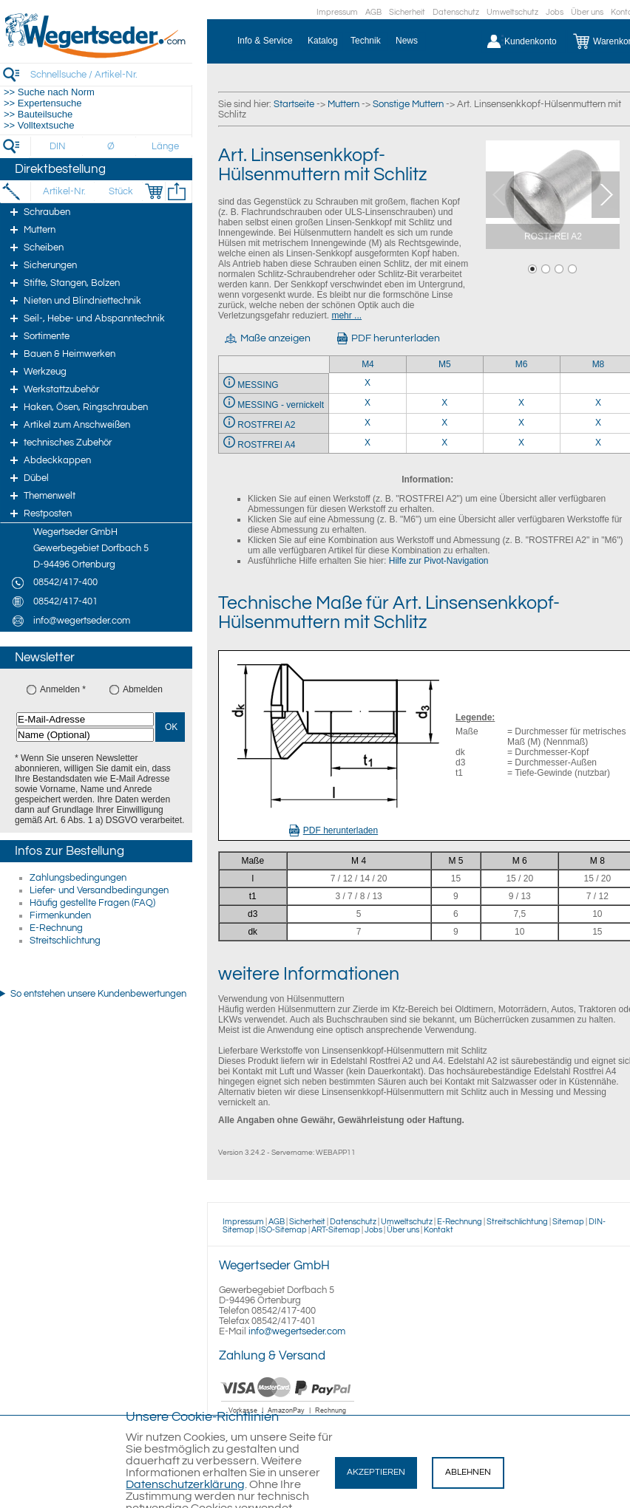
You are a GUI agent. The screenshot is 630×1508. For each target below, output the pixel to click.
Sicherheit (407, 12)
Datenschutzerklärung (185, 1484)
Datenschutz (456, 12)
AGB (373, 12)
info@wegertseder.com (296, 1331)
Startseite (294, 104)
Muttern (343, 104)
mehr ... (346, 315)
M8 (598, 364)
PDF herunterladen (333, 830)
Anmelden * (63, 689)
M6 (521, 364)
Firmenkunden (60, 915)
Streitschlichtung (65, 940)
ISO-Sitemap (283, 1230)
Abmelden (143, 689)
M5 (444, 364)
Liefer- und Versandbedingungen (99, 890)
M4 (368, 364)
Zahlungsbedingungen (78, 878)
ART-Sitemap (335, 1230)
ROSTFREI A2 (266, 425)
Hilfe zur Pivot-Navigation (439, 561)
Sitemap (568, 1222)
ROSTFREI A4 (266, 445)
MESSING (257, 385)
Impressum (337, 12)
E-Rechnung (56, 928)
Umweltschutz (512, 12)
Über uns (587, 12)
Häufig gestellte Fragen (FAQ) (92, 903)
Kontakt (438, 1230)
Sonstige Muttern (408, 104)
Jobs (554, 12)
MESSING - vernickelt (280, 405)
